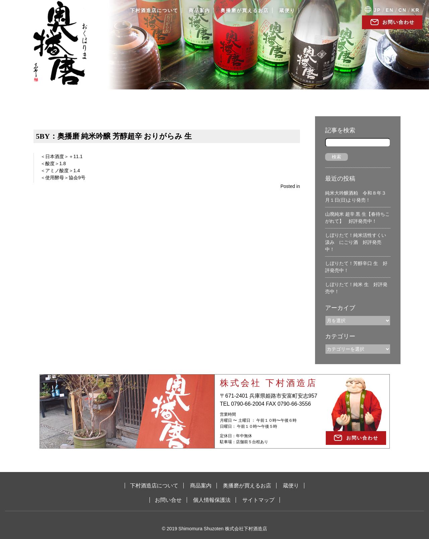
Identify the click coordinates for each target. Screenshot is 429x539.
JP (377, 10)
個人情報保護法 (212, 500)
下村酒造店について (154, 10)
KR (416, 10)
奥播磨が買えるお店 (245, 10)
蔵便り (287, 10)
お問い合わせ (398, 22)
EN (389, 10)
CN (403, 10)
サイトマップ (258, 500)
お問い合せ (168, 500)
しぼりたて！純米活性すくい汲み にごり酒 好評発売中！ (355, 242)
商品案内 (199, 10)
